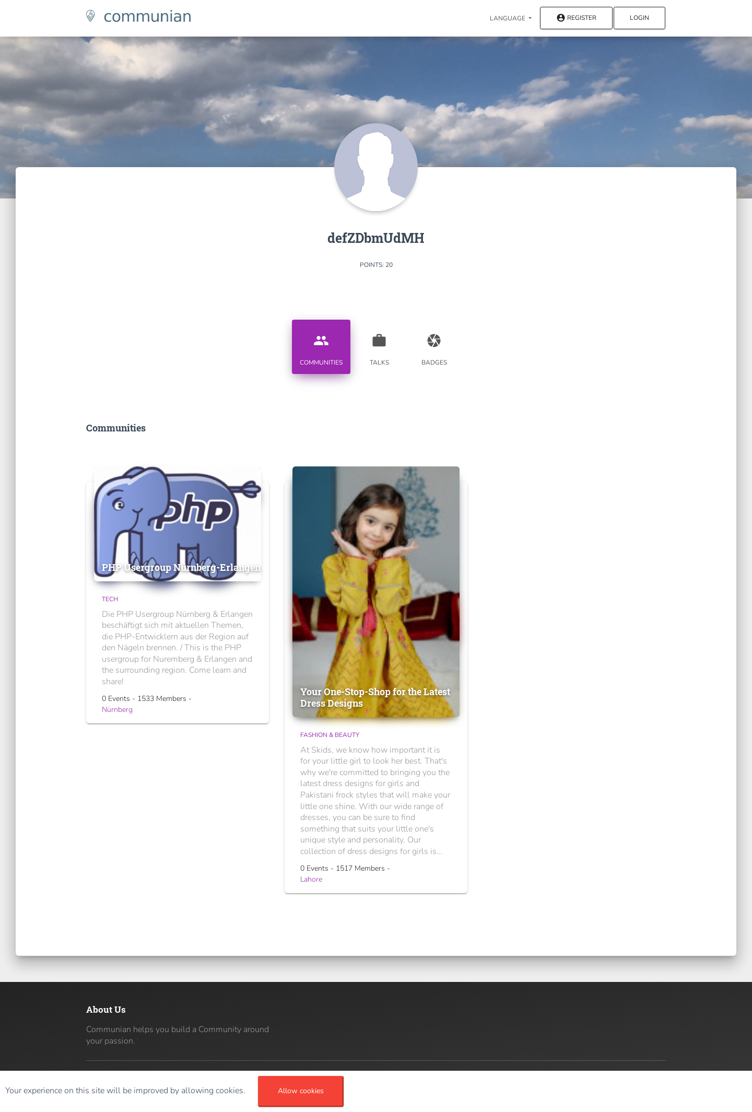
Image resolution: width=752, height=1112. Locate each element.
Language (508, 18)
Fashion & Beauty (329, 735)
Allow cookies (301, 1091)
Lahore (311, 879)
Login (639, 18)
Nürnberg (117, 710)
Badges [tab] (434, 346)
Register (576, 19)
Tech (110, 599)
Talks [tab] (379, 346)
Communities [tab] (321, 346)
